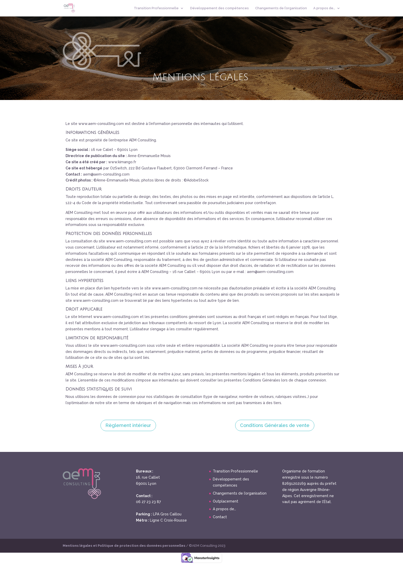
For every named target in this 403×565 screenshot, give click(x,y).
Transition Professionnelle (156, 8)
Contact (220, 517)
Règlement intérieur (128, 425)
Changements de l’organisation (281, 8)
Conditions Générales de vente (274, 425)
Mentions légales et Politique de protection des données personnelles (124, 546)
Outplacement (225, 501)
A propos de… (324, 8)
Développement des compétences (219, 8)
